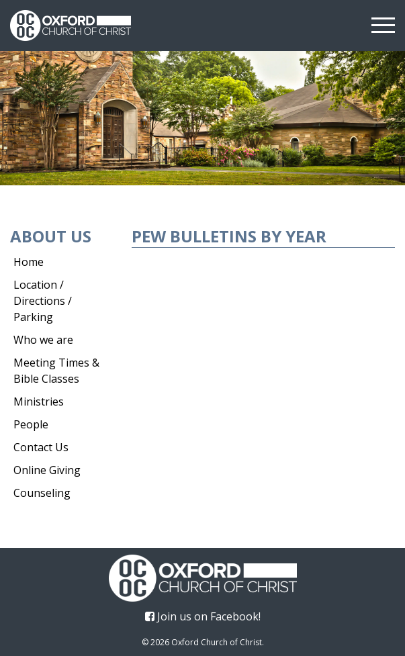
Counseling (42, 492)
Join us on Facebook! (203, 616)
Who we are (43, 339)
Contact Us (41, 447)
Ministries (38, 401)
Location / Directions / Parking (42, 300)
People (30, 424)
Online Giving (47, 470)
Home (28, 261)
